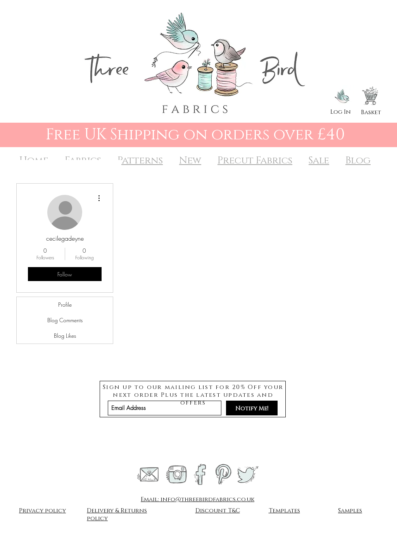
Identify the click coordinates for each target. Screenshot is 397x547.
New (190, 160)
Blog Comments (65, 320)
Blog (358, 160)
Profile (65, 304)
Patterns (140, 160)
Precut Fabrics (254, 160)
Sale (319, 160)
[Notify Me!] (252, 408)
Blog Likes (65, 335)
